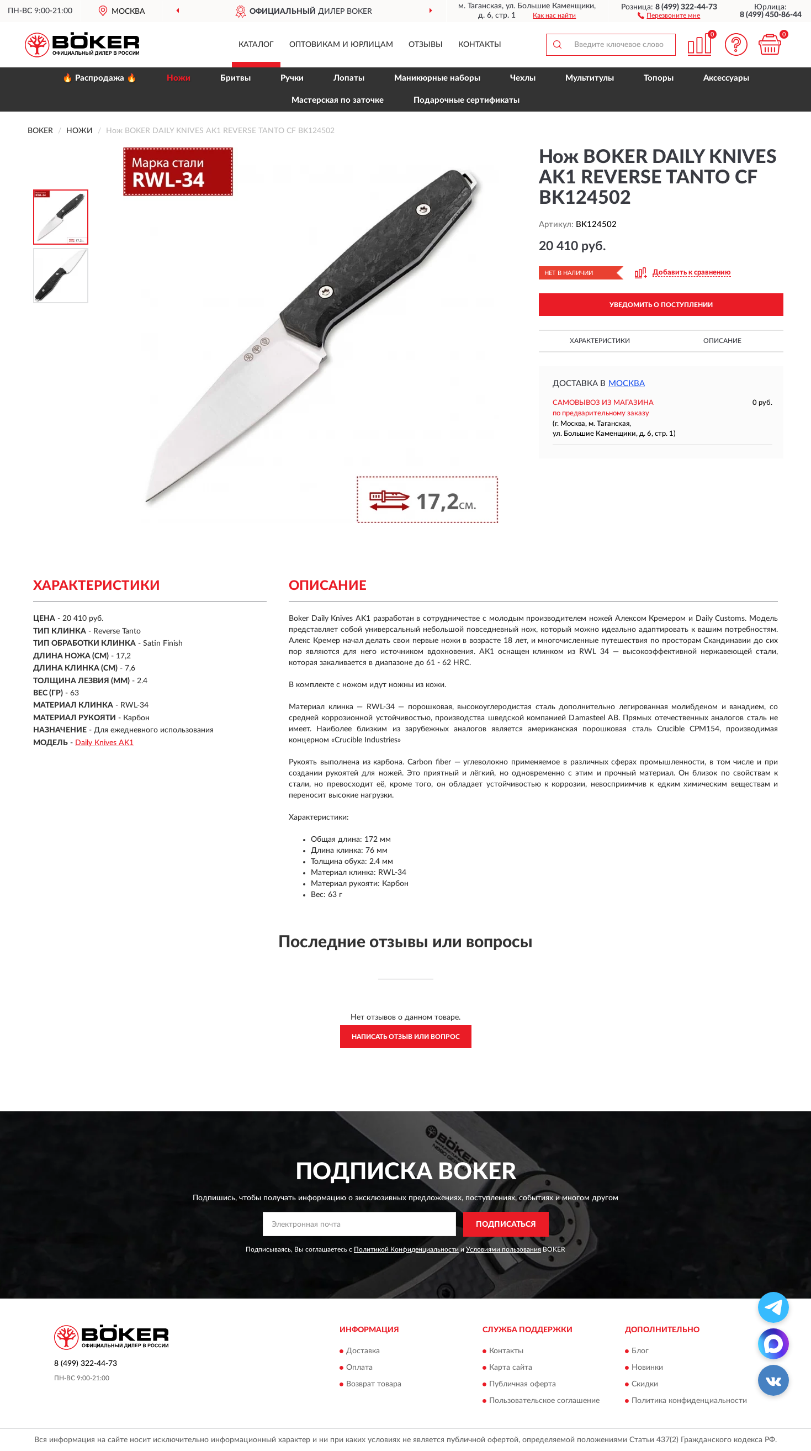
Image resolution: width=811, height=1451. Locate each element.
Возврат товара (373, 1385)
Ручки (292, 78)
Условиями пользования (503, 1249)
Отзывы (426, 45)
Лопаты (348, 78)
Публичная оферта (522, 1385)
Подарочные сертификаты (467, 100)
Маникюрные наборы (437, 78)
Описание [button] (722, 340)
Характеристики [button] (600, 340)
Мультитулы (589, 78)
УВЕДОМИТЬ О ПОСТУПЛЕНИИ (661, 305)
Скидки (645, 1385)
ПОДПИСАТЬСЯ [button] (506, 1224)
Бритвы (235, 78)
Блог (640, 1351)
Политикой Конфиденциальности (406, 1249)
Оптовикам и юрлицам (341, 45)
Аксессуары (726, 78)
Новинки (647, 1368)
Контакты (479, 45)
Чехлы (523, 78)
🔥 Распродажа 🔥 (99, 78)
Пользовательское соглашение (544, 1401)
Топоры (659, 78)
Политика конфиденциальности (689, 1401)
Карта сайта (510, 1368)
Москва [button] (626, 383)
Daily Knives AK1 (104, 743)
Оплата (359, 1368)
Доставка (363, 1351)
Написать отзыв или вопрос (406, 1036)
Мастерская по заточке (337, 100)
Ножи (178, 78)
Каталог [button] (256, 45)
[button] (669, 15)
